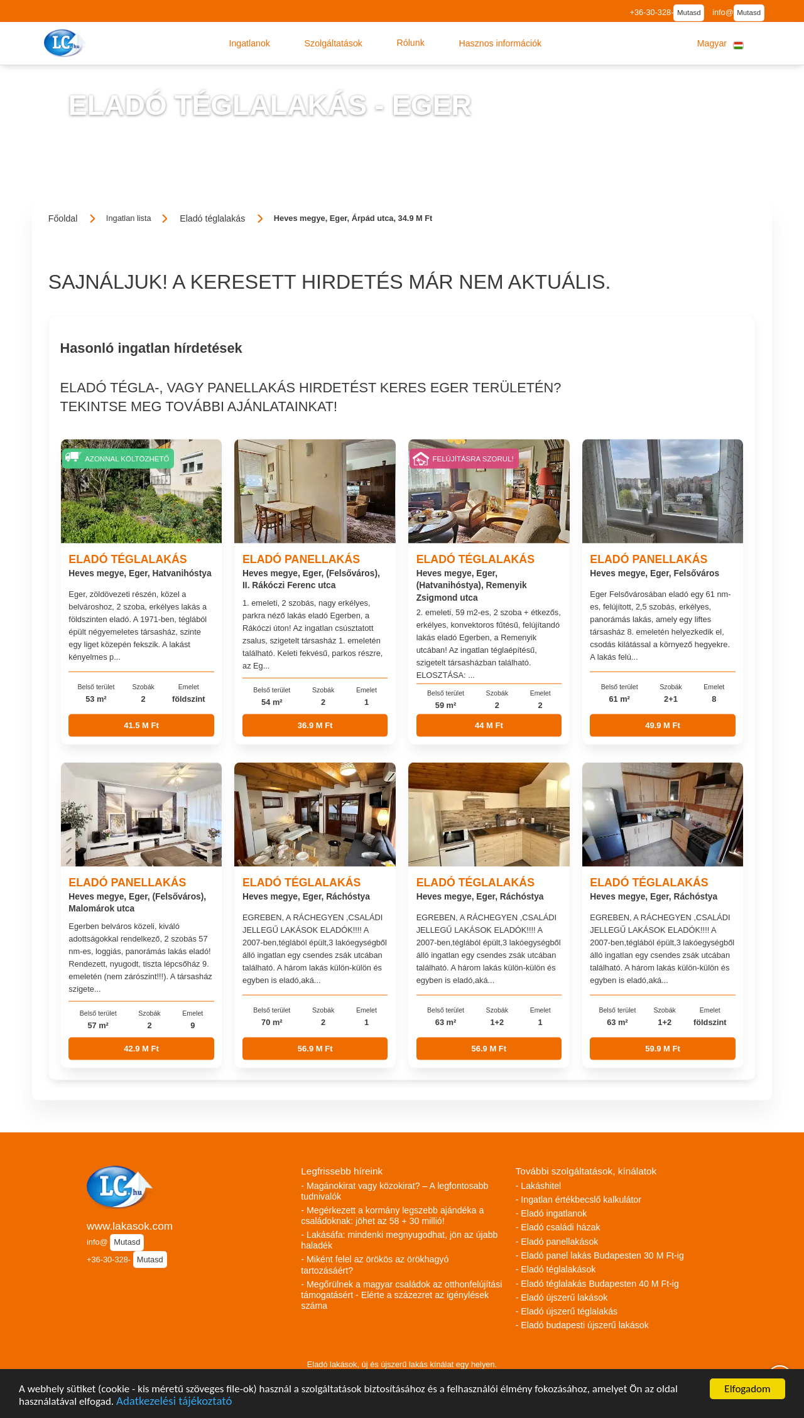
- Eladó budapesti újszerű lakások (582, 1325)
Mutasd (689, 12)
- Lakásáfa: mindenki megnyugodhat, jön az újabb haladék (399, 1240)
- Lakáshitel (539, 1186)
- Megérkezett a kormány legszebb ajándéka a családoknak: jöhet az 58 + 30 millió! (392, 1215)
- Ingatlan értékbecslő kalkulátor (578, 1200)
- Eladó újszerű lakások (562, 1297)
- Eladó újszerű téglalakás (566, 1311)
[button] (249, 43)
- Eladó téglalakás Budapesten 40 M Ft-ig (597, 1284)
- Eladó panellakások (557, 1242)
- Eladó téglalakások (556, 1269)
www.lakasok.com (130, 1226)
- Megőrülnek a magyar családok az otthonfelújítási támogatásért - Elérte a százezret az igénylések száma (401, 1295)
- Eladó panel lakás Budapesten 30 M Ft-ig (600, 1255)
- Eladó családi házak (558, 1227)
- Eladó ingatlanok (551, 1213)
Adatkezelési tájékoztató (174, 1402)
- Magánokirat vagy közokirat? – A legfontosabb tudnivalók (394, 1191)
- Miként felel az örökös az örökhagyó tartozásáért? (374, 1264)
